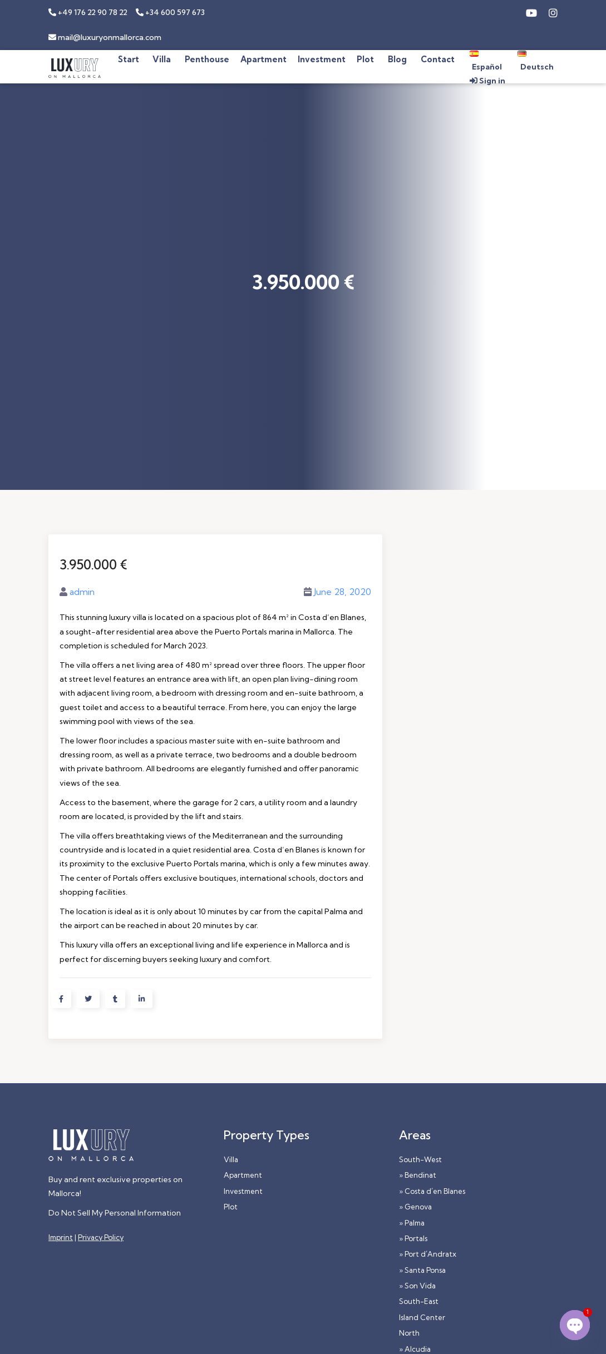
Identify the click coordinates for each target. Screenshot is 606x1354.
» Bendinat (417, 1175)
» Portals (413, 1238)
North (409, 1332)
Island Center (422, 1317)
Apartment (243, 1175)
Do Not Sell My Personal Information (114, 1213)
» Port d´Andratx (427, 1253)
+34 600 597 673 (170, 12)
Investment (243, 1191)
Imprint (60, 1237)
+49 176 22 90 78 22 (87, 12)
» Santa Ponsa (422, 1270)
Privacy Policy (101, 1237)
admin (82, 591)
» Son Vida (417, 1285)
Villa (231, 1159)
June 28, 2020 (342, 591)
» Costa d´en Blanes (432, 1191)
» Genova (415, 1206)
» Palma (412, 1222)
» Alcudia (415, 1349)
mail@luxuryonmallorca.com (104, 37)
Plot (231, 1206)
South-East (419, 1301)
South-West (420, 1159)
